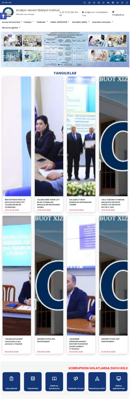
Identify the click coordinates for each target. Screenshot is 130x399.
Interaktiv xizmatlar (101, 22)
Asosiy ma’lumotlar (11, 22)
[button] (3, 16)
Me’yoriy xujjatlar (10, 27)
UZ (3, 2)
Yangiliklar (65, 73)
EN (10, 2)
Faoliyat (28, 22)
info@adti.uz (118, 14)
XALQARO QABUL (80, 22)
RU (7, 2)
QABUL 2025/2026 (59, 22)
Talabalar (41, 22)
